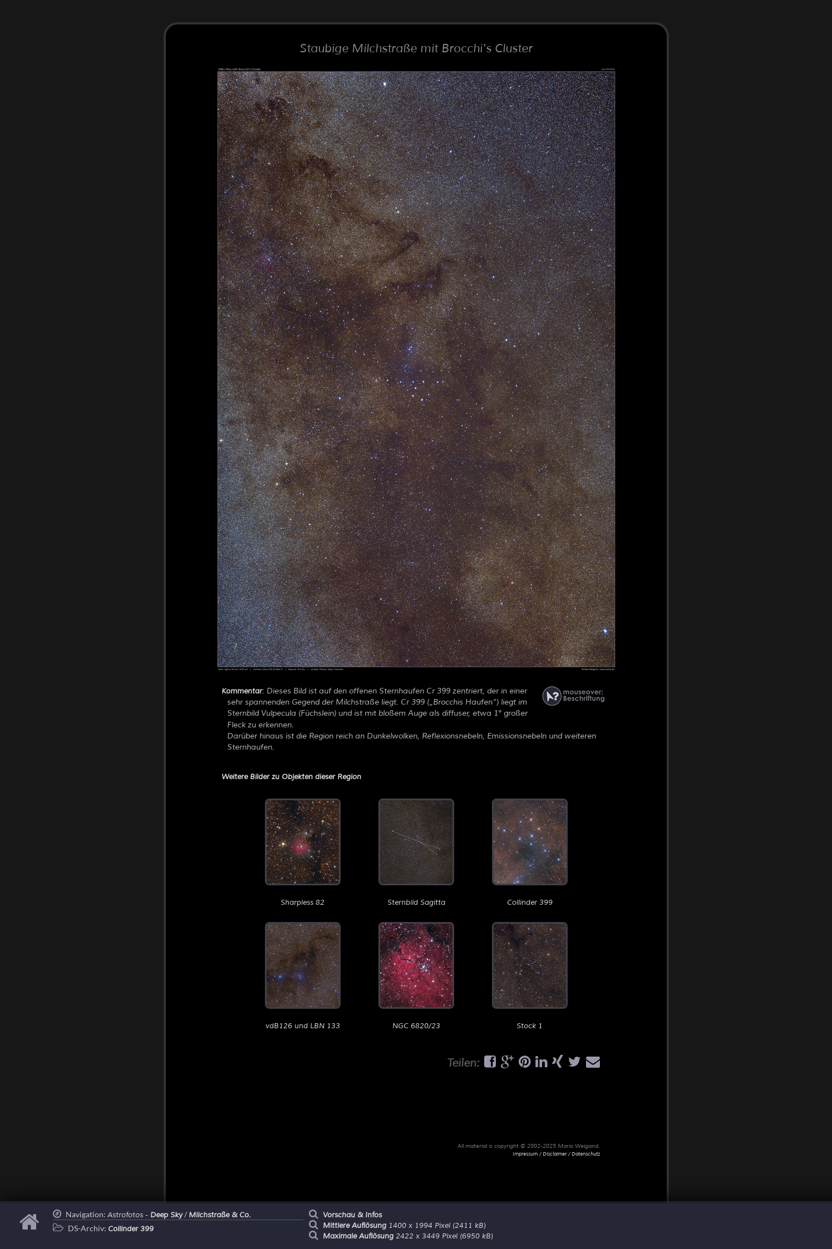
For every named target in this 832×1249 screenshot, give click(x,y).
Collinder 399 (530, 853)
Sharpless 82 (303, 853)
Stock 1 (530, 976)
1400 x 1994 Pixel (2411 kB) (404, 1225)
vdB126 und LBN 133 (303, 976)
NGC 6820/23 (416, 976)
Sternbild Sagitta (416, 853)
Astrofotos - (145, 1215)
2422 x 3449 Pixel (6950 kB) (408, 1236)
